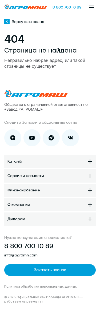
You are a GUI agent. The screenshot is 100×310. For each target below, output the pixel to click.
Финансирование (23, 190)
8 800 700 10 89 (67, 7)
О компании (18, 205)
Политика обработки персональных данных (40, 286)
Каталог (15, 161)
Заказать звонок (50, 270)
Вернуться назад (24, 21)
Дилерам (16, 219)
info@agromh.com (21, 255)
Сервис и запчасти (25, 176)
